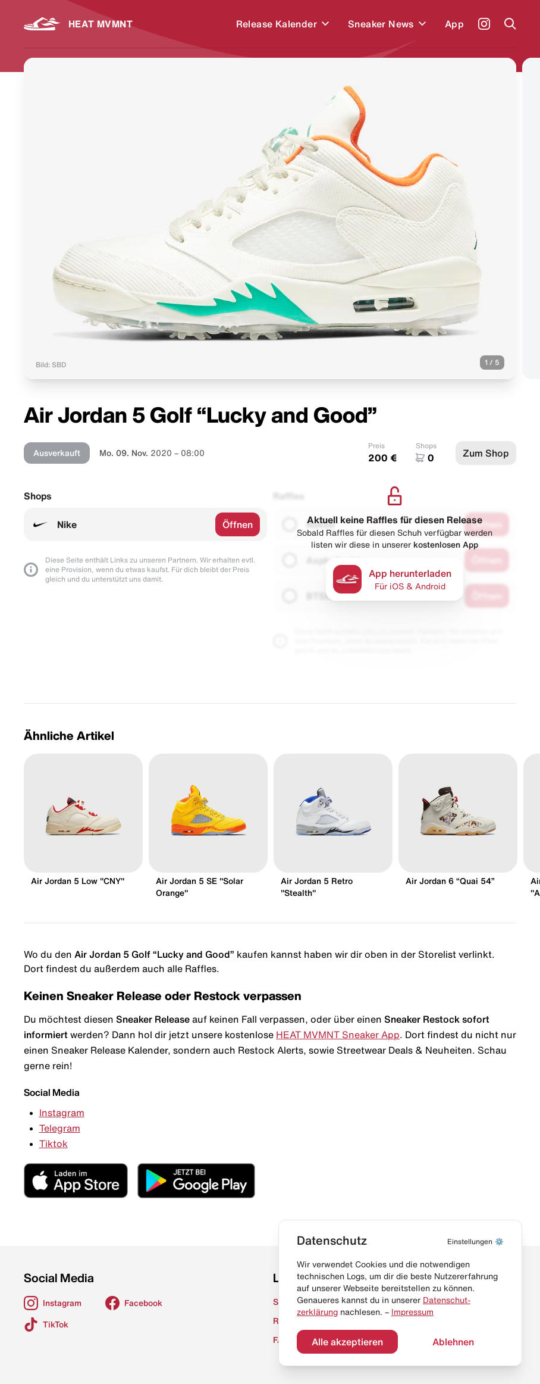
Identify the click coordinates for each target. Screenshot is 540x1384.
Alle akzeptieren (347, 1341)
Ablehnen (453, 1341)
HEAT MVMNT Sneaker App (338, 1034)
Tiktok (53, 1143)
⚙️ (475, 1241)
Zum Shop (486, 453)
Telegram (59, 1128)
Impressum (412, 1312)
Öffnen (237, 524)
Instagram (61, 1112)
